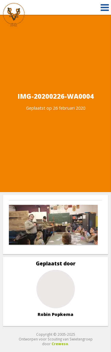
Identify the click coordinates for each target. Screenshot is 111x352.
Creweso (60, 343)
